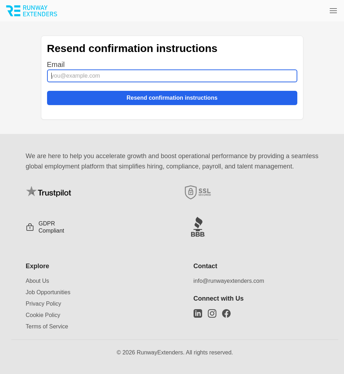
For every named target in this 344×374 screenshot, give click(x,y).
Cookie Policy (43, 315)
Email (56, 64)
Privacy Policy (43, 304)
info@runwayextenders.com (229, 281)
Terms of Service (47, 326)
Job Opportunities (48, 292)
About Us (37, 281)
